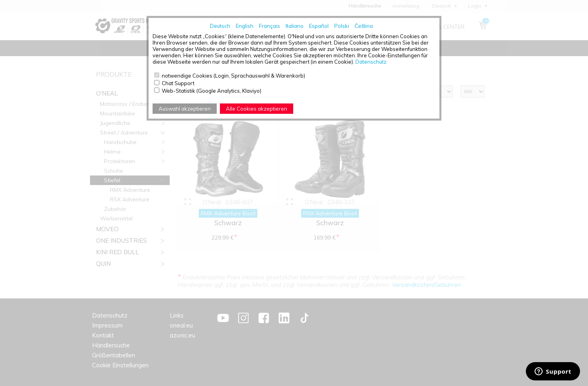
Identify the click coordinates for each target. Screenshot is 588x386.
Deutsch (220, 26)
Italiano (295, 26)
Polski (341, 26)
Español (319, 26)
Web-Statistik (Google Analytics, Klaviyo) (211, 91)
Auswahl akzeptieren (185, 108)
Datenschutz (370, 61)
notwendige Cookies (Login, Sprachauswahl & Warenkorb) (233, 75)
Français (269, 26)
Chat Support (178, 83)
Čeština (364, 26)
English (244, 26)
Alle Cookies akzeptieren (256, 108)
